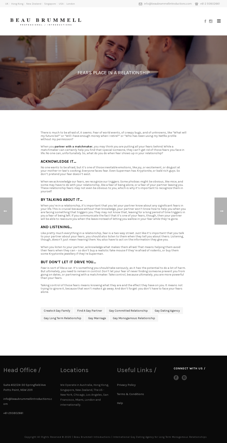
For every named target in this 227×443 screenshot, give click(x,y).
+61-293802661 (13, 413)
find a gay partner (89, 310)
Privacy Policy (126, 385)
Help (120, 403)
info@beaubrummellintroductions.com (168, 3)
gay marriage (97, 318)
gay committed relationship (128, 310)
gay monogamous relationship (134, 318)
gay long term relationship (62, 318)
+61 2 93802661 (210, 3)
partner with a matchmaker (74, 146)
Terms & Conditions (130, 394)
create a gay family (57, 310)
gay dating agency (167, 310)
